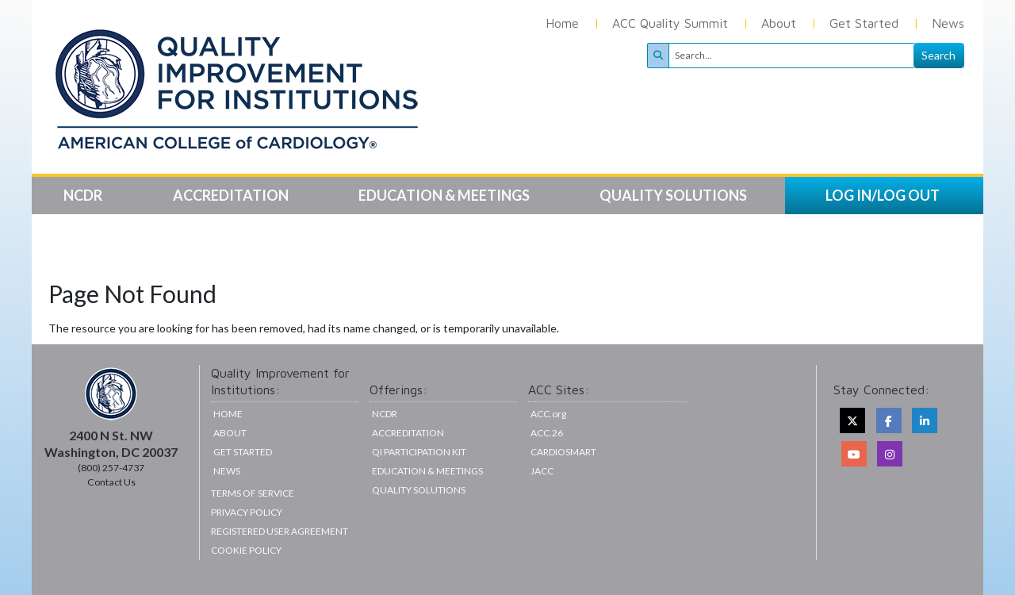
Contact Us (111, 482)
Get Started (863, 23)
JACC (541, 471)
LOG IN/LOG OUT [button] (882, 195)
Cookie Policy (246, 550)
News (948, 23)
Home (562, 23)
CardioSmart (563, 452)
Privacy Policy (246, 512)
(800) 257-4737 (111, 468)
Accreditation (408, 433)
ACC (546, 433)
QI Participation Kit (419, 452)
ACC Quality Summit (670, 23)
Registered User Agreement (279, 531)
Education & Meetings (427, 471)
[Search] (791, 55)
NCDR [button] (84, 195)
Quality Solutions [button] (674, 195)
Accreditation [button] (232, 195)
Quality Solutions (418, 490)
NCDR (384, 414)
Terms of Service (252, 493)
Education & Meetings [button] (445, 195)
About (778, 23)
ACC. (548, 414)
